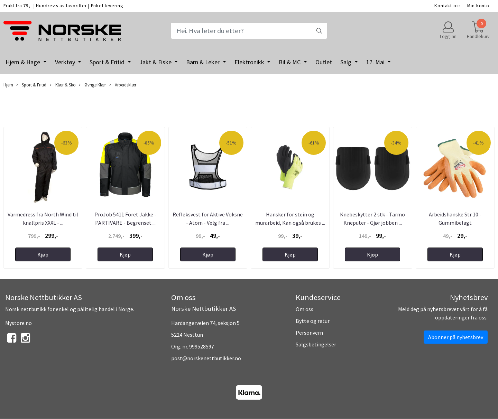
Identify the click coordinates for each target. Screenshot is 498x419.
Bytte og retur (313, 320)
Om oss (304, 309)
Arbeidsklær (122, 85)
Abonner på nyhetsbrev (455, 337)
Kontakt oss (447, 6)
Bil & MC (290, 62)
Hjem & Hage (24, 62)
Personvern (309, 332)
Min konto (478, 6)
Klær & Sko (63, 85)
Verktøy (65, 62)
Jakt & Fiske (156, 62)
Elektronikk (250, 62)
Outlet (323, 62)
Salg (346, 62)
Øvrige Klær (92, 85)
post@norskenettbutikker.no (206, 358)
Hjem (8, 84)
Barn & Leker (203, 62)
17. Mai (376, 62)
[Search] (248, 30)
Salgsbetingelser (316, 344)
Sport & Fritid (108, 62)
